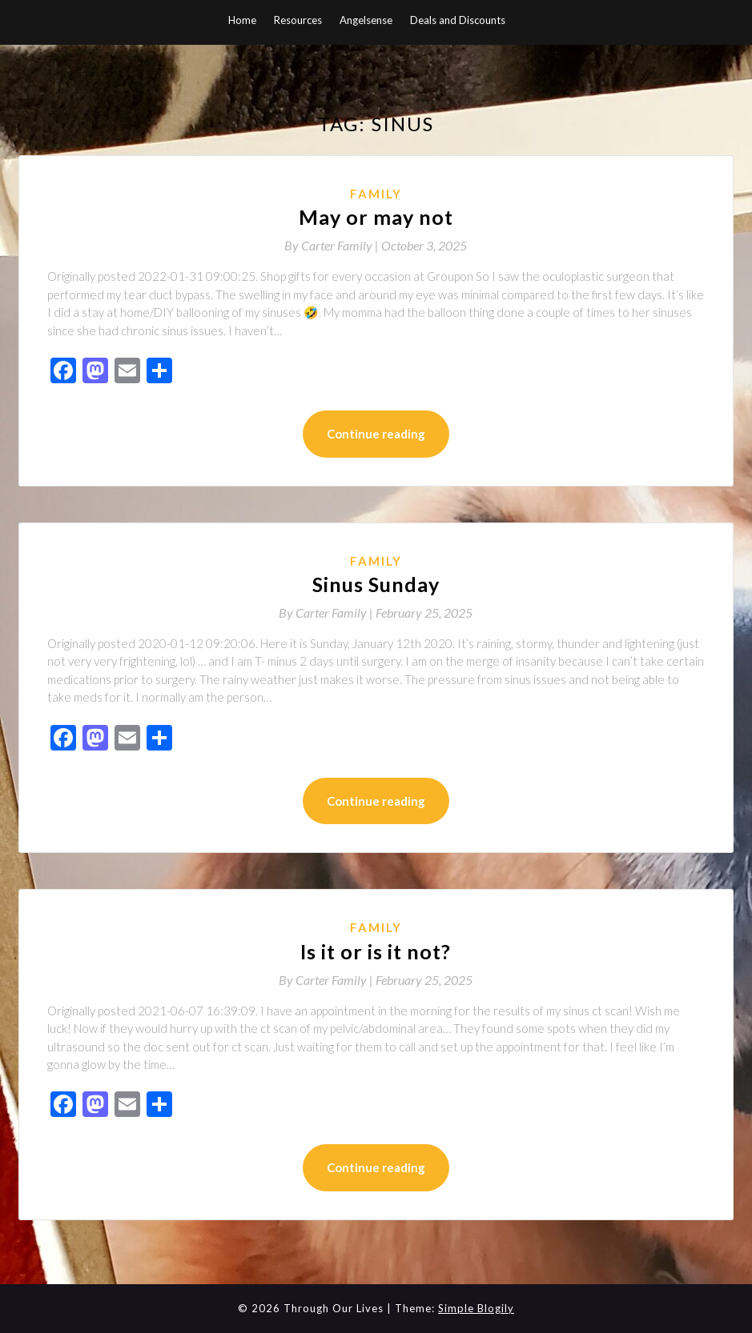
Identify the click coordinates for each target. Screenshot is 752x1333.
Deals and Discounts (457, 20)
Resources (298, 20)
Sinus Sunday (376, 584)
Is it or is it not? (375, 951)
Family (376, 193)
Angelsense (366, 20)
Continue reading (376, 433)
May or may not (376, 217)
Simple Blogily (476, 1308)
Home (242, 20)
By (332, 245)
